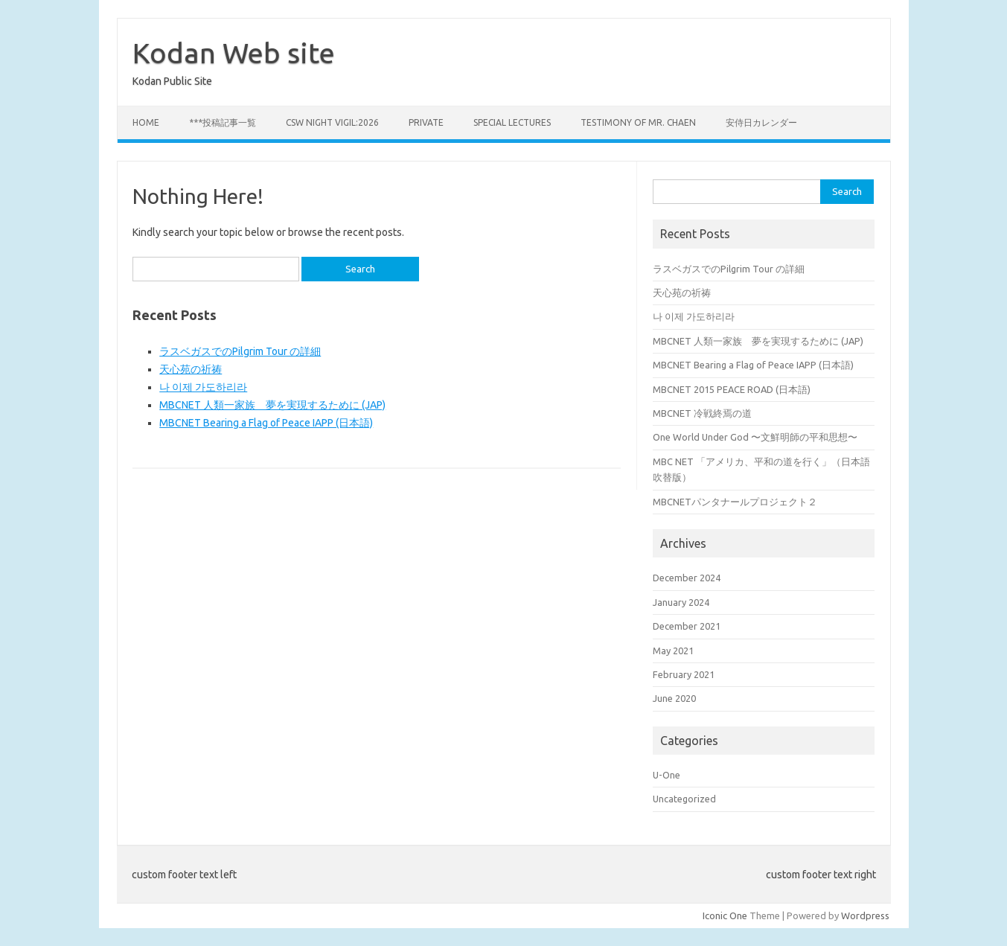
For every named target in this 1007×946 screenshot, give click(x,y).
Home (145, 122)
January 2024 (681, 602)
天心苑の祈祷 (190, 369)
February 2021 (684, 674)
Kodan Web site (233, 52)
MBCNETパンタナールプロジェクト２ (735, 501)
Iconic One (725, 915)
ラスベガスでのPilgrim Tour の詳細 (240, 351)
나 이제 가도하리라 (203, 387)
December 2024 (686, 577)
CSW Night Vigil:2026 (332, 122)
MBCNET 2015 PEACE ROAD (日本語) (732, 389)
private (426, 122)
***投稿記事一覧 (222, 122)
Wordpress (865, 915)
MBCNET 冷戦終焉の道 (702, 413)
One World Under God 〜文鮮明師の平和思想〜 (755, 437)
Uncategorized (684, 798)
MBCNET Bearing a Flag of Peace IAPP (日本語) (266, 423)
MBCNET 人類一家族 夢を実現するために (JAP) (272, 405)
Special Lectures (512, 122)
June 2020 (674, 698)
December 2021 (686, 626)
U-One (666, 775)
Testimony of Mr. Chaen (638, 122)
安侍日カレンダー (761, 122)
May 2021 (673, 650)
